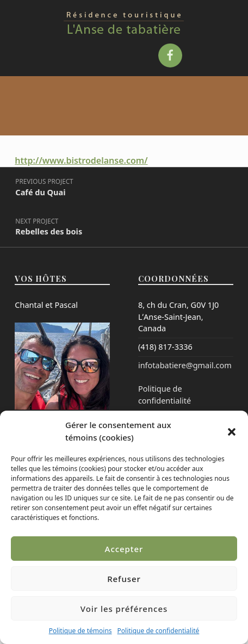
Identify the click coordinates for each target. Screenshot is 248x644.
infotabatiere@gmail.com (185, 365)
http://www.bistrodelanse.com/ (81, 160)
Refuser (124, 578)
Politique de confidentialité (158, 630)
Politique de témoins (80, 630)
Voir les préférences (124, 608)
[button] (231, 431)
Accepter (124, 548)
